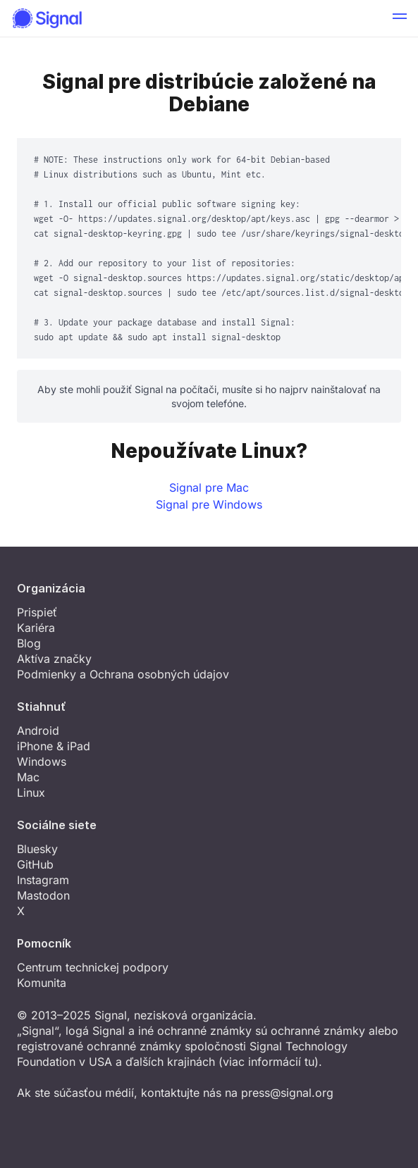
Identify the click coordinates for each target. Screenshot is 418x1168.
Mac (28, 777)
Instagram (43, 880)
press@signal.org (287, 1093)
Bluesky (37, 849)
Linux (31, 792)
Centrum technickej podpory (92, 967)
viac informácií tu (268, 1062)
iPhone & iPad (53, 746)
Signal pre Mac (209, 487)
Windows (41, 761)
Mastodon (43, 895)
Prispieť (37, 612)
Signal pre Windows (209, 504)
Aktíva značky (54, 659)
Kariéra (36, 628)
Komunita (41, 983)
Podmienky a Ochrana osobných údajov (123, 674)
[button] (400, 18)
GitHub (35, 864)
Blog (29, 643)
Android (38, 730)
